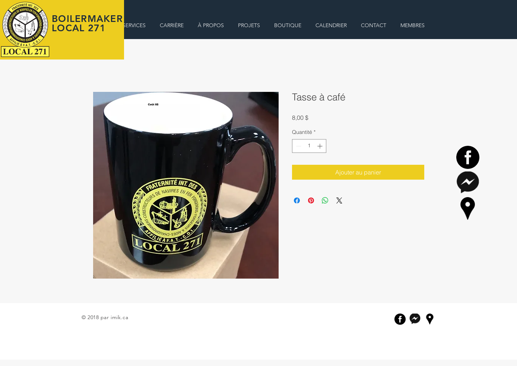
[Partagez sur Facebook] (296, 200)
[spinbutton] (309, 145)
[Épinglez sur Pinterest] (311, 200)
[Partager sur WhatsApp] (325, 200)
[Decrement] (297, 145)
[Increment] (320, 145)
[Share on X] (339, 200)
